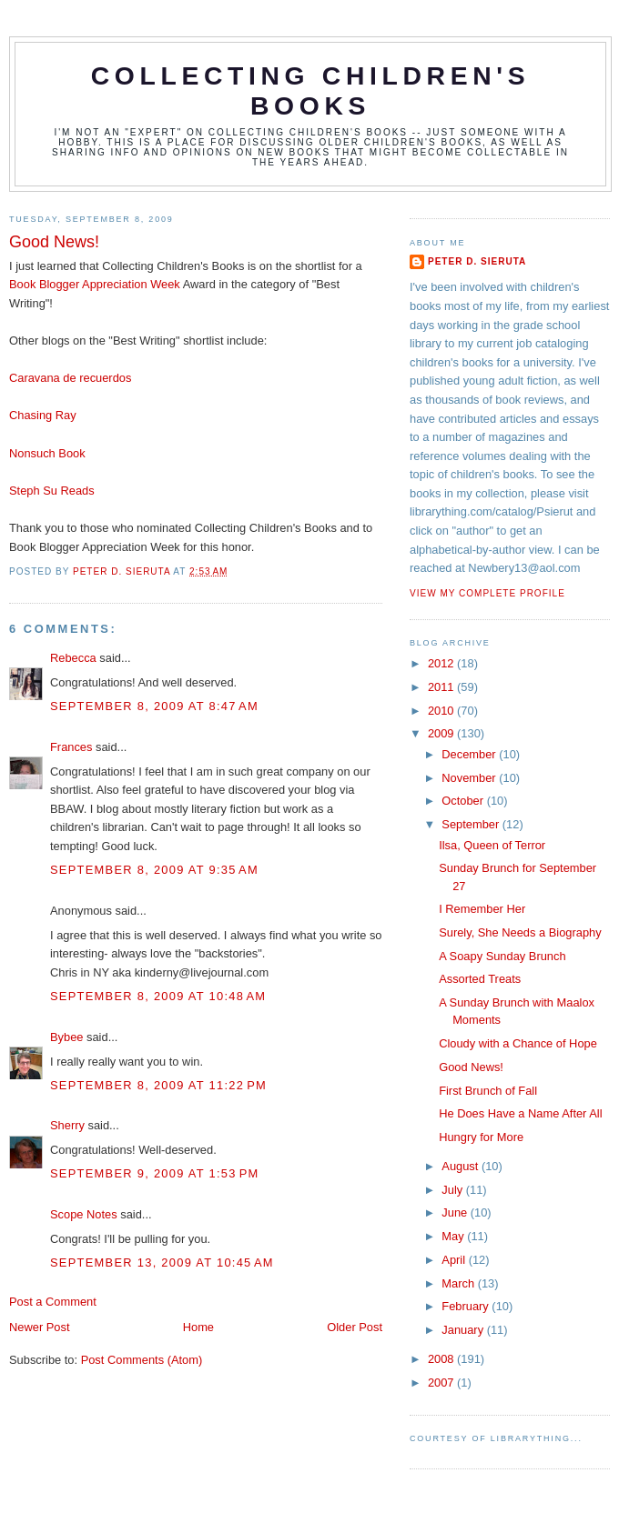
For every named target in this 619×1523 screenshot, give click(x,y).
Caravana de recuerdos (70, 378)
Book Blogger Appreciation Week (94, 284)
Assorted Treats (480, 979)
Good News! (471, 1067)
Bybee (66, 1037)
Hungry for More (481, 1137)
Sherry (67, 1125)
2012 (442, 663)
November (470, 778)
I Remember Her (482, 909)
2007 (442, 1382)
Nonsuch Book (47, 453)
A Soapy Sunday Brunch (502, 956)
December (470, 754)
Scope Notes (83, 1214)
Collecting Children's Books (311, 90)
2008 (442, 1359)
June (455, 1212)
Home (198, 1327)
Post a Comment (52, 1301)
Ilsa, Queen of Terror (492, 845)
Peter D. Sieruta (477, 261)
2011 (442, 687)
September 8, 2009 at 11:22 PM (158, 1085)
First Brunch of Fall (488, 1090)
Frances (71, 747)
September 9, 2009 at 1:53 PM (154, 1173)
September (471, 824)
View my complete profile (487, 593)
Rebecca (73, 658)
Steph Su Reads (52, 490)
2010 (442, 710)
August (461, 1166)
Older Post (354, 1327)
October (463, 800)
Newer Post (39, 1327)
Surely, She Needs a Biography (520, 932)
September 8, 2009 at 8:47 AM (154, 706)
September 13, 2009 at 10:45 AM (162, 1262)
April (454, 1260)
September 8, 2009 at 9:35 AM (154, 870)
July (453, 1190)
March (459, 1283)
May (454, 1236)
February (466, 1306)
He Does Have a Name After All (520, 1113)
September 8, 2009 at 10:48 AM (158, 996)
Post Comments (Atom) (142, 1360)
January (463, 1330)
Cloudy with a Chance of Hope (518, 1043)
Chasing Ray (42, 415)
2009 (442, 733)
